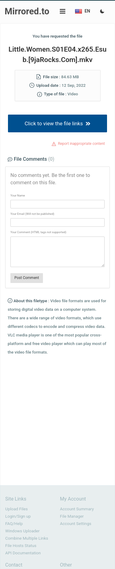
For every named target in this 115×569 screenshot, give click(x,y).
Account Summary (77, 509)
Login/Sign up (18, 516)
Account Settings (75, 523)
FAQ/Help (14, 523)
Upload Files (16, 509)
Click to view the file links (57, 123)
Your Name (17, 195)
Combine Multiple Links (26, 538)
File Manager (72, 516)
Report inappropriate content (81, 143)
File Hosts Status (20, 545)
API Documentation (23, 553)
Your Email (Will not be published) (32, 213)
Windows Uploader (22, 531)
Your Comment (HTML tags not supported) (38, 232)
